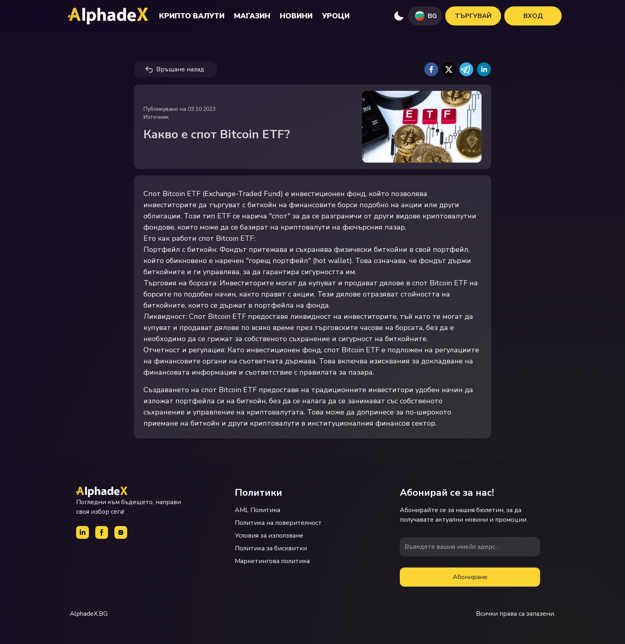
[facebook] (431, 69)
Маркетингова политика (272, 561)
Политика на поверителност (278, 522)
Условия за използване (269, 535)
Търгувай (473, 16)
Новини (296, 16)
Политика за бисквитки (271, 548)
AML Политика (257, 510)
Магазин (252, 16)
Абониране (470, 577)
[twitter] (449, 69)
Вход (533, 16)
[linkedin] (484, 69)
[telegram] (466, 69)
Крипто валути (191, 16)
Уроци (336, 16)
